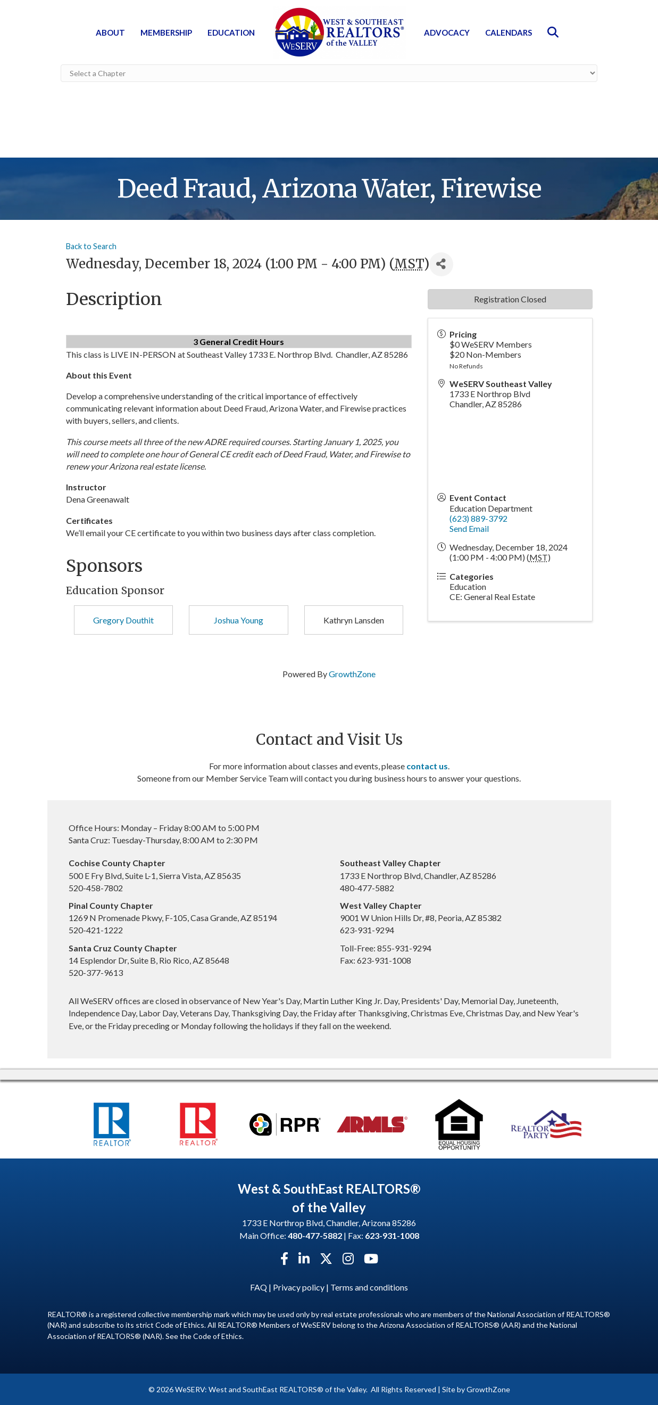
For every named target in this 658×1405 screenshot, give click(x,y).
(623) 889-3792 (478, 518)
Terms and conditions (369, 1286)
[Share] (441, 264)
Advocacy (447, 32)
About (110, 32)
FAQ (258, 1286)
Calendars (508, 32)
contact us (427, 765)
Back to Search (91, 245)
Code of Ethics (217, 1335)
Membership (166, 32)
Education (231, 32)
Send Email (469, 528)
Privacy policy (298, 1286)
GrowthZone (352, 673)
